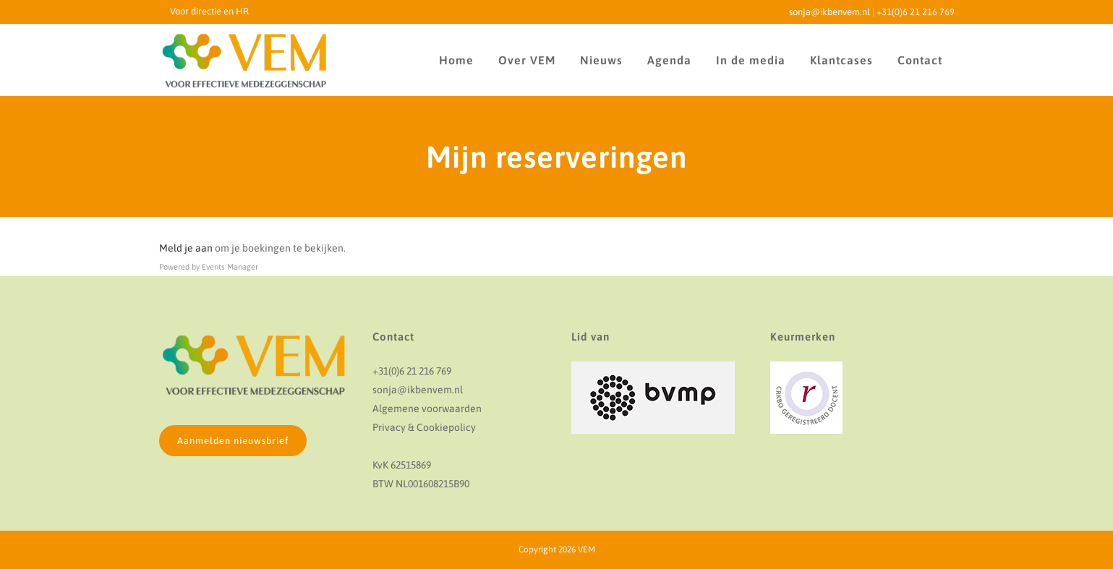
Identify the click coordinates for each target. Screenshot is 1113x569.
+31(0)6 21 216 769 (916, 12)
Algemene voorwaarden (427, 408)
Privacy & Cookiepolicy (424, 427)
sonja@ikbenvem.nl (829, 12)
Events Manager (230, 266)
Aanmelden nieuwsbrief (233, 440)
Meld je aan (186, 248)
